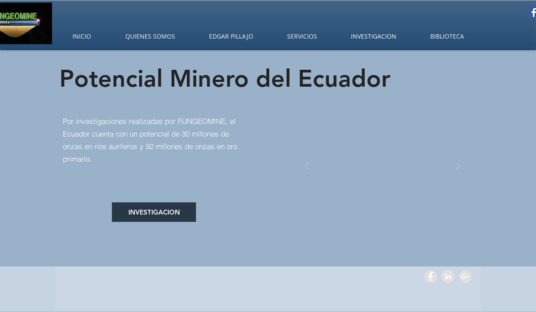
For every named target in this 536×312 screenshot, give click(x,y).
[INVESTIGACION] (154, 212)
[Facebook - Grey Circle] (430, 276)
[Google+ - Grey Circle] (465, 276)
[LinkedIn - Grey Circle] (447, 276)
